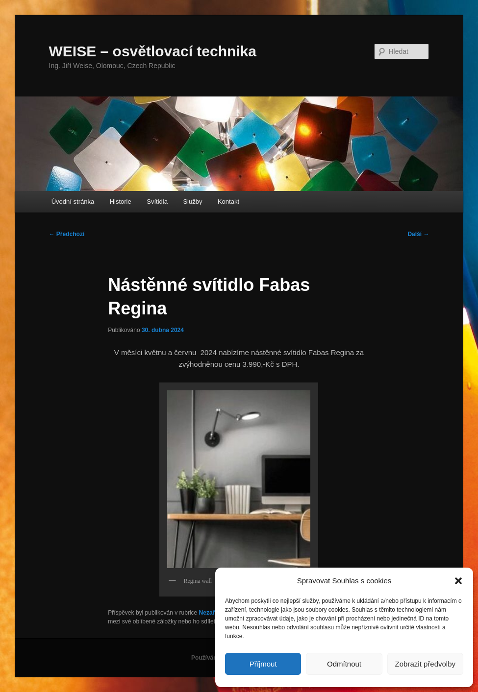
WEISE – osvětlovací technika (153, 51)
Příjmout (263, 664)
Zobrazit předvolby (425, 664)
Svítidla (157, 201)
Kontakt (228, 201)
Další (418, 234)
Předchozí (67, 234)
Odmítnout (344, 664)
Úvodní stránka (72, 201)
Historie (120, 201)
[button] (458, 581)
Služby (192, 201)
